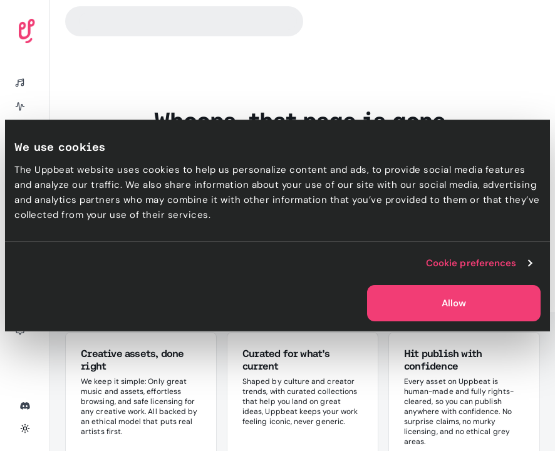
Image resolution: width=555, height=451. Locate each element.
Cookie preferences (471, 263)
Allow (454, 303)
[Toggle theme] (25, 428)
